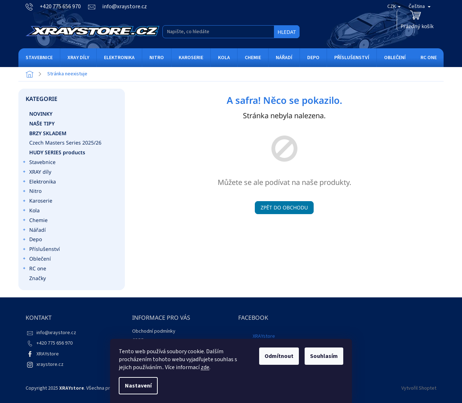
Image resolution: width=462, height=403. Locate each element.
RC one (34, 269)
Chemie (35, 221)
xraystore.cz (50, 364)
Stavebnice (39, 163)
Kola (31, 211)
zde (205, 367)
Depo (32, 240)
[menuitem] (39, 57)
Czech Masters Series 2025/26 (66, 142)
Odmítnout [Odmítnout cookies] (279, 356)
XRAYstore (47, 354)
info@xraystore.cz (56, 332)
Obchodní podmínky (153, 331)
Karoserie (37, 201)
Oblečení (36, 259)
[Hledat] (230, 31)
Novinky (41, 113)
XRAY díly (36, 172)
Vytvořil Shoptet (418, 388)
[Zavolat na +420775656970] (57, 6)
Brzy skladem (48, 133)
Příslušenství (41, 249)
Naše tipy (42, 123)
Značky (37, 278)
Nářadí (34, 230)
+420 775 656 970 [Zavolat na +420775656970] (54, 343)
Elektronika (39, 182)
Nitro (32, 191)
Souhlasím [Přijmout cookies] (324, 356)
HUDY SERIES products (58, 152)
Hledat (287, 31)
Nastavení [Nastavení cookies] (138, 386)
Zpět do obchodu (284, 207)
